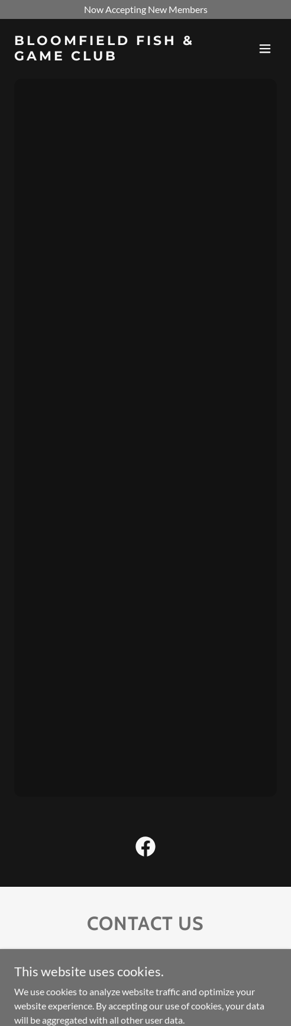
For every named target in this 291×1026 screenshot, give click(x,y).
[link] (106, 56)
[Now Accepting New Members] (145, 9)
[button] (265, 48)
